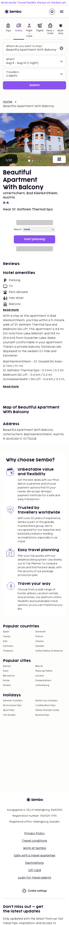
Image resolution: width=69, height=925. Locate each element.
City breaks (9, 715)
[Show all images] (59, 159)
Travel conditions (34, 841)
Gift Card (34, 870)
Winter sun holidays (46, 700)
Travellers (12, 72)
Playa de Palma (43, 671)
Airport (18, 229)
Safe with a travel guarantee (34, 855)
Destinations (34, 863)
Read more (11, 310)
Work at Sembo (34, 848)
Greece (39, 641)
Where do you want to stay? (24, 46)
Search (34, 85)
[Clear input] (61, 48)
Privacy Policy (34, 833)
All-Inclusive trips (12, 705)
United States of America (49, 651)
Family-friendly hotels (47, 710)
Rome (6, 680)
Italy (5, 641)
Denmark (40, 631)
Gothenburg (42, 685)
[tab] (8, 31)
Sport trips (8, 710)
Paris (5, 671)
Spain (6, 631)
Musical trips (42, 715)
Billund (39, 666)
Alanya (7, 666)
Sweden (39, 646)
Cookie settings (34, 890)
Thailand (8, 651)
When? (10, 59)
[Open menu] (62, 12)
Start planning (34, 239)
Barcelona (9, 675)
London (39, 675)
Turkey (6, 636)
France (39, 636)
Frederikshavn (43, 680)
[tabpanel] (34, 66)
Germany (8, 646)
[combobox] (31, 50)
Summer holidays (12, 700)
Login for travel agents (34, 877)
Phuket (7, 685)
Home (7, 102)
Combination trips (45, 705)
